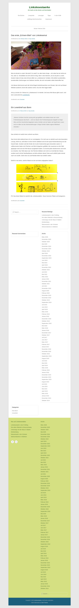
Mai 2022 (44, 274)
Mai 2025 (44, 244)
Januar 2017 (45, 346)
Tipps (49, 15)
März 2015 (45, 393)
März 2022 (45, 276)
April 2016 (45, 365)
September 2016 (46, 356)
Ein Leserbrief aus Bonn (21, 107)
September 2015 (46, 379)
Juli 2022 (44, 272)
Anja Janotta (32, 38)
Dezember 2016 (46, 349)
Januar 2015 (45, 396)
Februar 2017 (46, 344)
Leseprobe (31, 15)
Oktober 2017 (46, 335)
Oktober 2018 (46, 321)
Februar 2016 (46, 370)
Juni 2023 (44, 260)
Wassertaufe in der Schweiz (50, 224)
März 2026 (45, 237)
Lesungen (41, 15)
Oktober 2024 (46, 251)
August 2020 (45, 290)
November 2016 (46, 351)
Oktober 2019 (46, 300)
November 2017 (46, 332)
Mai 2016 (44, 363)
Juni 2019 (44, 307)
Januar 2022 (45, 279)
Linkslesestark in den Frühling (50, 215)
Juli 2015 (44, 384)
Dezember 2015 (46, 374)
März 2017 (45, 342)
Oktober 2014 (46, 400)
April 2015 (45, 391)
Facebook (12, 441)
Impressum (48, 19)
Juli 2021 (44, 286)
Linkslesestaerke (39, 7)
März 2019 (45, 311)
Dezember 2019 (46, 295)
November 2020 (46, 288)
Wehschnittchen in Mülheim (50, 226)
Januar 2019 (45, 316)
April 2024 (45, 253)
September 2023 (46, 258)
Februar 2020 (46, 293)
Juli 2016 (44, 360)
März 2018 (45, 328)
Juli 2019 (44, 304)
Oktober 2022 (46, 269)
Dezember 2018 (46, 318)
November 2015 (46, 377)
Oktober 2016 (46, 353)
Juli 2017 (44, 337)
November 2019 (46, 297)
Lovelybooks (26, 95)
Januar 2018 (45, 330)
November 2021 (46, 281)
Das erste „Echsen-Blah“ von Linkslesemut (29, 35)
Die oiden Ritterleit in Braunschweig (52, 217)
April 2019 (45, 309)
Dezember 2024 (46, 246)
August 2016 (45, 358)
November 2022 (46, 267)
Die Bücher (21, 15)
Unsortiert (22, 99)
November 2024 (46, 248)
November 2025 (46, 239)
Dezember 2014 (46, 398)
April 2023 (45, 265)
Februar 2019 (46, 314)
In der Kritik (57, 15)
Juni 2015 (44, 386)
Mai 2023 (44, 262)
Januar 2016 (45, 372)
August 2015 (45, 381)
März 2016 (45, 367)
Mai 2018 (44, 325)
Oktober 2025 (46, 241)
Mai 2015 (44, 389)
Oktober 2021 (46, 283)
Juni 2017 (44, 339)
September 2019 (46, 302)
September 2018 (46, 323)
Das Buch (15, 410)
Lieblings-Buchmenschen (34, 19)
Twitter (16, 441)
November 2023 (46, 255)
